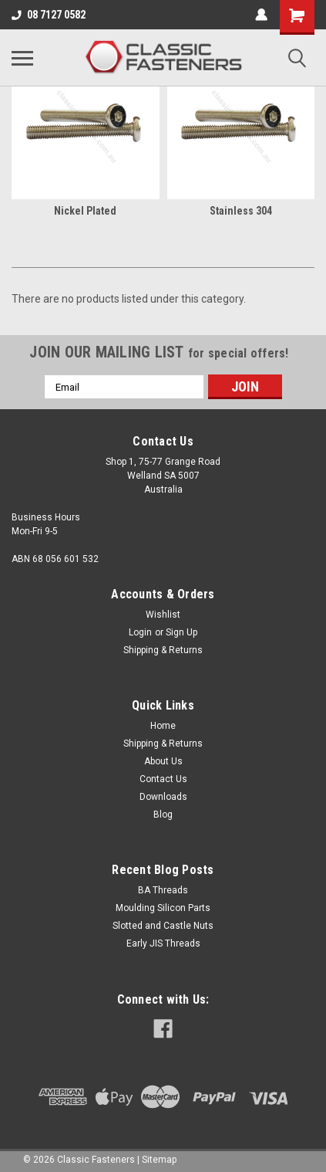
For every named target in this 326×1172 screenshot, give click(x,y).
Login (140, 632)
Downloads (163, 796)
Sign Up (181, 632)
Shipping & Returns (163, 650)
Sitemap (159, 1159)
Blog (163, 814)
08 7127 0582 (49, 14)
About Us (163, 761)
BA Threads (163, 890)
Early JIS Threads (163, 943)
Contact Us (163, 779)
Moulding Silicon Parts (163, 908)
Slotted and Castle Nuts (163, 925)
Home (163, 725)
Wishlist (163, 614)
